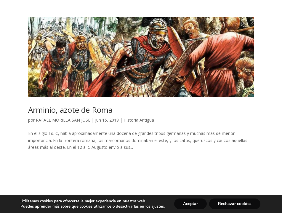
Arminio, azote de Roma (70, 109)
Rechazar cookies (234, 203)
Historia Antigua (139, 120)
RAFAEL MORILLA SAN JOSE (63, 120)
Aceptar (190, 203)
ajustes (157, 206)
